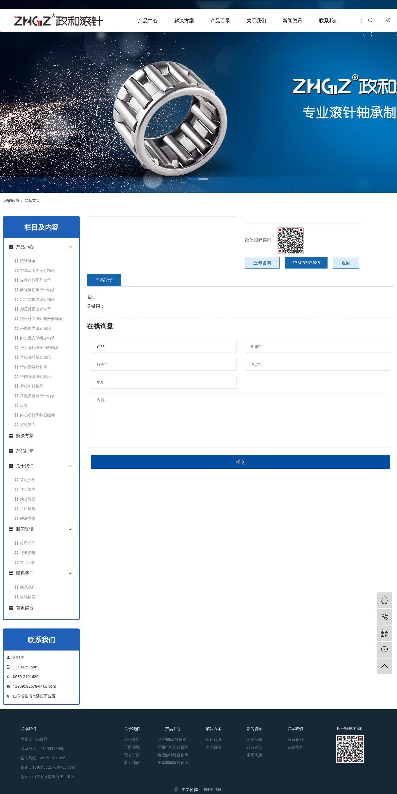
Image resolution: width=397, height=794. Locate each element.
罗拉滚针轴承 (31, 386)
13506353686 (306, 263)
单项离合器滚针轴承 (37, 395)
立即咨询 (262, 263)
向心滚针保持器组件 (37, 415)
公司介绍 (28, 479)
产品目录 (220, 20)
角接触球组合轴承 (35, 357)
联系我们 (329, 20)
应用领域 (213, 739)
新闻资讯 (292, 20)
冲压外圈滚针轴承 (35, 308)
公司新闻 (28, 543)
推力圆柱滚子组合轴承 (39, 347)
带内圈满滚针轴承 (35, 376)
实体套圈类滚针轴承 (37, 270)
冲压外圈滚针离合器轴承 (41, 318)
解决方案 (184, 20)
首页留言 (25, 608)
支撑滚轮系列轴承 (35, 280)
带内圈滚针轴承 (33, 366)
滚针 (24, 405)
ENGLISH (212, 789)
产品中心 (148, 20)
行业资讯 (28, 552)
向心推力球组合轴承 (37, 337)
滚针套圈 (28, 424)
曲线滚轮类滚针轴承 (37, 289)
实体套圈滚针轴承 (172, 762)
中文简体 (189, 789)
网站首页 (32, 200)
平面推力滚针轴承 (35, 328)
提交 (240, 462)
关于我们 (256, 20)
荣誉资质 (28, 499)
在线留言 (28, 596)
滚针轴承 (28, 260)
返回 (346, 263)
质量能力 (28, 489)
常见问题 (28, 562)
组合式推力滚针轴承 (37, 299)
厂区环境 (28, 508)
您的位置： (13, 200)
